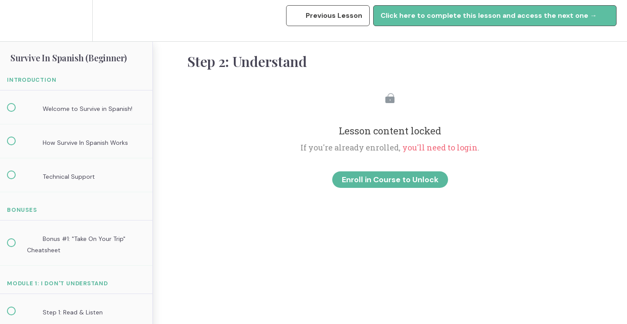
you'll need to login (440, 147)
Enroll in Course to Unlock (390, 179)
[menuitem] (76, 20)
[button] (16, 20)
